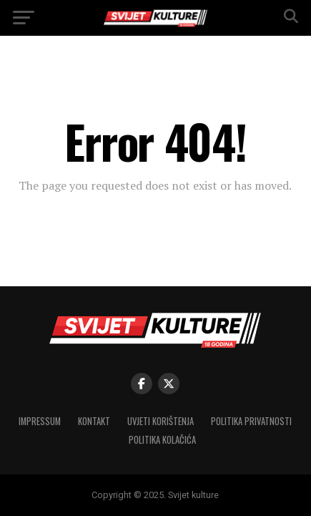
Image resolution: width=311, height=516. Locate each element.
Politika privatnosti (251, 421)
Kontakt (94, 421)
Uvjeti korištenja (160, 421)
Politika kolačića (162, 440)
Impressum (40, 421)
